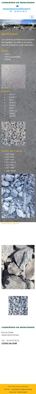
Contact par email (9, 343)
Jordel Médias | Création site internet (21, 389)
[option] (18, 306)
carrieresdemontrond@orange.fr (17, 9)
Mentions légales (22, 392)
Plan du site (12, 392)
